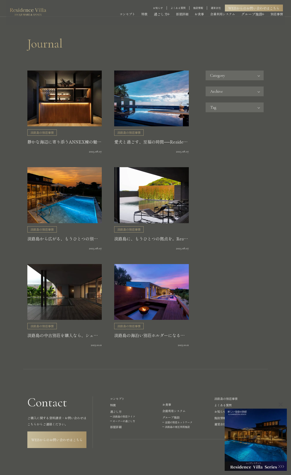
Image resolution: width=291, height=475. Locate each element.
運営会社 (218, 3)
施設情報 (200, 3)
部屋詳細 (184, 10)
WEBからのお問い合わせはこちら (255, 3)
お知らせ (160, 3)
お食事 (201, 10)
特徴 (145, 10)
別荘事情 (278, 10)
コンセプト (128, 10)
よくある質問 (179, 3)
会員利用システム (224, 10)
